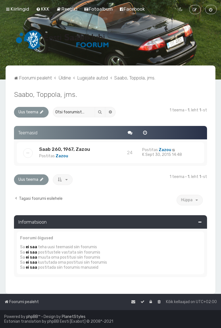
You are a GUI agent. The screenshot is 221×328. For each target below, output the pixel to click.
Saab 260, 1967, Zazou (64, 149)
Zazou (62, 156)
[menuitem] (43, 9)
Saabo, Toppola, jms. (45, 94)
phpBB (32, 316)
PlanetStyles (73, 316)
